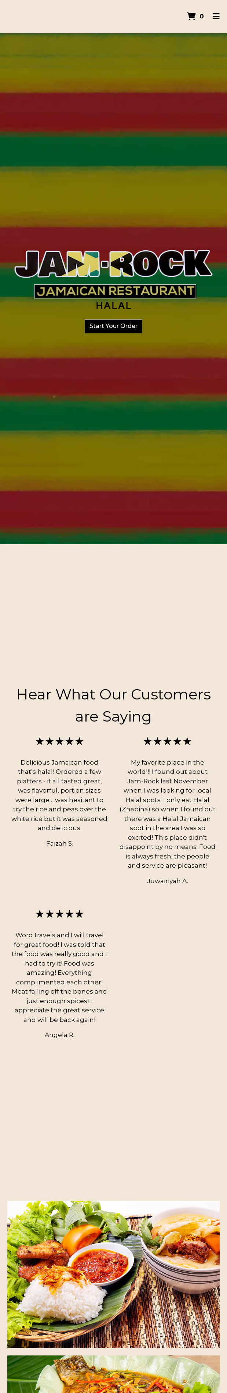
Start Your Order (113, 325)
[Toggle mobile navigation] (216, 16)
